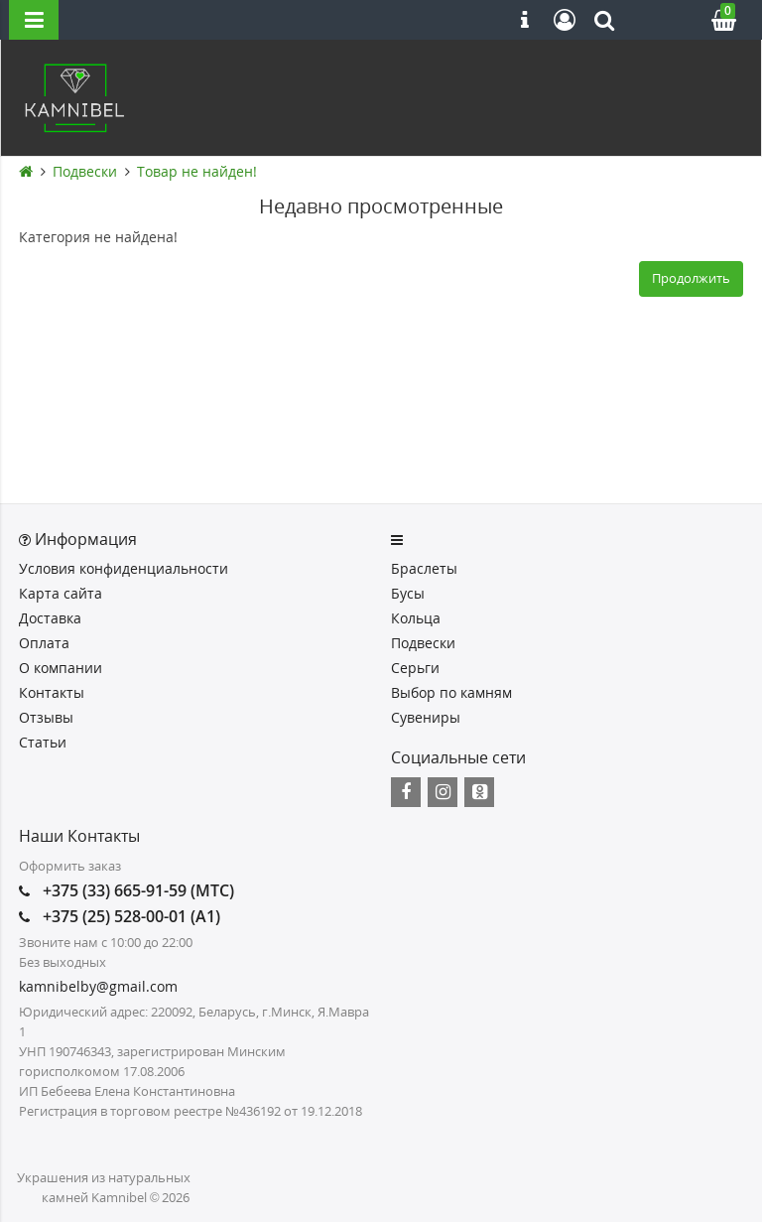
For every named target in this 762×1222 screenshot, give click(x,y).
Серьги (415, 667)
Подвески (85, 171)
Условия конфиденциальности (123, 568)
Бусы (408, 593)
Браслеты (424, 568)
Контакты (51, 692)
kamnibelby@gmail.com (98, 986)
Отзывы (46, 717)
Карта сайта (60, 593)
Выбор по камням (451, 692)
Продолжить (691, 278)
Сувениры (425, 717)
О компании (60, 667)
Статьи (42, 742)
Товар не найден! (197, 171)
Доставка (50, 618)
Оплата (44, 642)
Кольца (416, 618)
